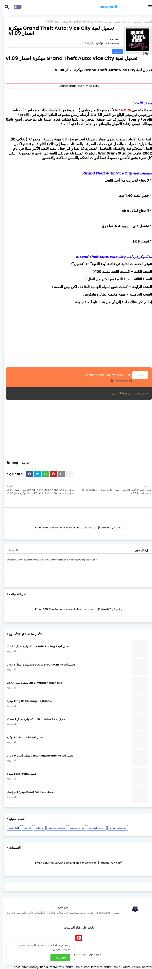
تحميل (137, 375)
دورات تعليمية (74, 828)
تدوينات (37, 828)
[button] (6, 7)
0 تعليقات (9, 550)
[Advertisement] (76, 335)
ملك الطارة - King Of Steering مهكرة (26, 701)
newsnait (106, 6)
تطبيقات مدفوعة (54, 828)
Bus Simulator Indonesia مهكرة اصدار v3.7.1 (32, 683)
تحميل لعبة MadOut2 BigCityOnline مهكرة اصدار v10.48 (38, 665)
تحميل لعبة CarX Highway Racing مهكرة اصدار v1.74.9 (37, 756)
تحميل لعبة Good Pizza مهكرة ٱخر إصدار (27, 792)
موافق (54, 949)
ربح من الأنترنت (94, 828)
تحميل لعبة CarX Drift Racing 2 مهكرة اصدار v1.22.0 (35, 646)
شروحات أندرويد (115, 828)
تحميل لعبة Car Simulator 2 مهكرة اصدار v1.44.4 (33, 719)
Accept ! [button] (57, 958)
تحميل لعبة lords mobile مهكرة (22, 737)
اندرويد (124, 22)
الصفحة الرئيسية (139, 22)
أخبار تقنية (11, 828)
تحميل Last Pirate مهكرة (18, 774)
